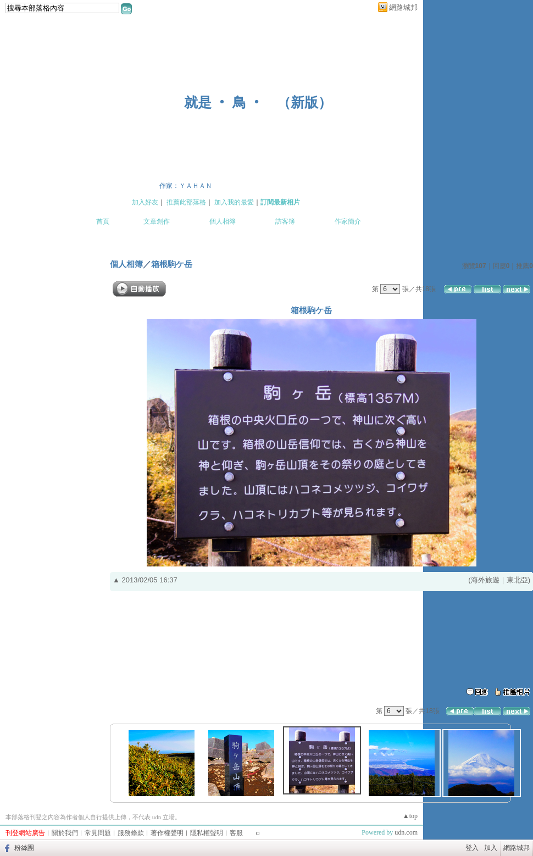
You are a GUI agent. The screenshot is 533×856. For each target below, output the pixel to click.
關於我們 (65, 833)
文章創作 (156, 221)
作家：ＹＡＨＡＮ (185, 186)
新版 (304, 102)
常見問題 (98, 833)
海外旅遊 (485, 580)
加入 (490, 848)
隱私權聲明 (206, 833)
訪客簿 (285, 221)
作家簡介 (348, 221)
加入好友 (145, 202)
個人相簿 (222, 221)
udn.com (406, 832)
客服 (236, 833)
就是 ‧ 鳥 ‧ (223, 102)
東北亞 (517, 580)
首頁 (102, 221)
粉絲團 (24, 848)
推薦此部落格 (186, 202)
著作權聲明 (167, 833)
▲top (410, 816)
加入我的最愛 (234, 202)
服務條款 (131, 833)
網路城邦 (403, 7)
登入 (472, 848)
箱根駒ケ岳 (171, 264)
